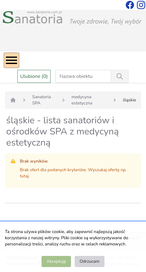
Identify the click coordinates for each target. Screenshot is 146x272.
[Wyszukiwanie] (120, 76)
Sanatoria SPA (41, 100)
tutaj (24, 176)
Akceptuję (56, 261)
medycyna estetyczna (82, 100)
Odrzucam (90, 261)
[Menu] (11, 60)
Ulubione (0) (34, 76)
